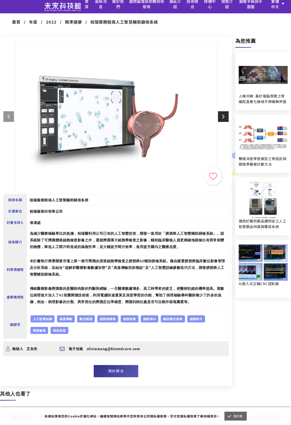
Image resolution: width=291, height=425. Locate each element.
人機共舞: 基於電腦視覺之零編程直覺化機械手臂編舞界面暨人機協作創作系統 (262, 98)
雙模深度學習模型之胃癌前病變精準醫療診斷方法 (262, 161)
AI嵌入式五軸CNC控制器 (259, 283)
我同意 (238, 416)
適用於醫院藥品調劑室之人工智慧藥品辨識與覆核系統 (262, 223)
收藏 (213, 176)
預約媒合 (116, 370)
